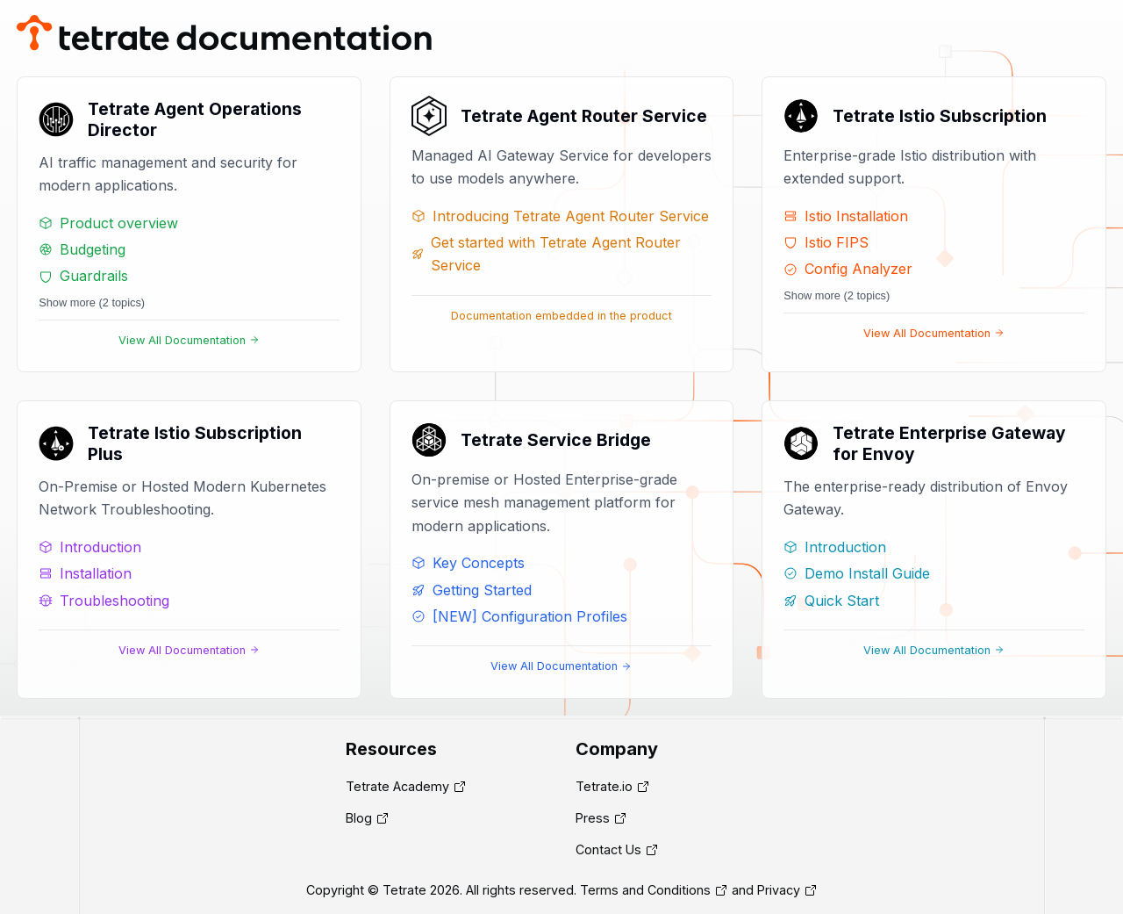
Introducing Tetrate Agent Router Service (560, 216)
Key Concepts (468, 563)
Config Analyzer (847, 268)
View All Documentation (189, 340)
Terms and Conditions (645, 889)
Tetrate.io (604, 786)
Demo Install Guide (856, 573)
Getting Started (471, 590)
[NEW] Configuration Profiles (519, 616)
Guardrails (83, 275)
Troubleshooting (104, 600)
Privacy (778, 889)
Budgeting (82, 249)
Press (593, 817)
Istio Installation (845, 216)
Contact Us (608, 849)
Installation (85, 573)
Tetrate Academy (397, 786)
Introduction (90, 547)
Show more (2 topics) (92, 302)
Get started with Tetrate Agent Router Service (546, 254)
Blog (359, 817)
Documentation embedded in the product (561, 315)
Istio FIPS (826, 242)
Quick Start (831, 600)
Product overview (108, 223)
